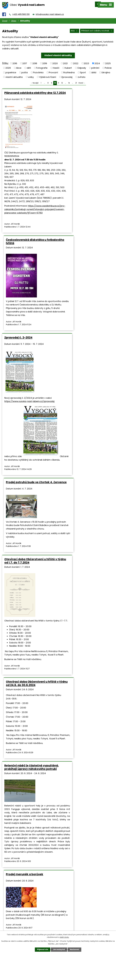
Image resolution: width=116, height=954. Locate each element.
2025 (108, 61)
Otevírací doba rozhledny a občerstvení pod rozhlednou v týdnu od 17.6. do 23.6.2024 (25, 678)
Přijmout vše (42, 949)
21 (76, 81)
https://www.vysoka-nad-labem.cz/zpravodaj (29, 323)
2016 (14, 61)
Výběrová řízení (47, 74)
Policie (108, 65)
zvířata (81, 74)
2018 (34, 61)
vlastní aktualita (14, 74)
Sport (83, 70)
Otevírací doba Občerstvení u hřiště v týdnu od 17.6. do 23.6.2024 (85, 676)
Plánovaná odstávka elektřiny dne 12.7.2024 (28, 92)
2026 (8, 65)
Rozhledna (69, 70)
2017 (24, 61)
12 (62, 81)
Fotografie (41, 65)
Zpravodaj (66, 74)
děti (29, 65)
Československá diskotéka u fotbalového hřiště (81, 92)
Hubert (68, 65)
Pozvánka (38, 70)
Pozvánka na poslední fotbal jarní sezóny (84, 817)
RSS (74, 28)
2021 (65, 61)
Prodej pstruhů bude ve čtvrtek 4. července (84, 261)
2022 (75, 61)
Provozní (53, 70)
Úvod (4, 18)
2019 (44, 61)
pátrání (95, 65)
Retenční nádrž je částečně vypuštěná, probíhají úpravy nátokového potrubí (24, 549)
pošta (24, 70)
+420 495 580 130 (21, 12)
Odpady (81, 65)
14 (69, 81)
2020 (55, 61)
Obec (13, 18)
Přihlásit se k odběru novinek (97, 28)
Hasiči (56, 65)
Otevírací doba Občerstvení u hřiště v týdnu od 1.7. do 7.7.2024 (27, 415)
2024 (97, 61)
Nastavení (75, 949)
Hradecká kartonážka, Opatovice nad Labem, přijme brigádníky (27, 817)
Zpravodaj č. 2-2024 (18, 259)
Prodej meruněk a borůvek (80, 546)
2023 (86, 61)
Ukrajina (105, 70)
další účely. (64, 937)
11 (58, 81)
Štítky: (5, 61)
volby (31, 74)
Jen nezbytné (59, 949)
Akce (18, 65)
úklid (93, 70)
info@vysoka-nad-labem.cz (50, 12)
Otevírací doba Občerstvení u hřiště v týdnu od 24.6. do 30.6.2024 (86, 415)
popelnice (10, 70)
